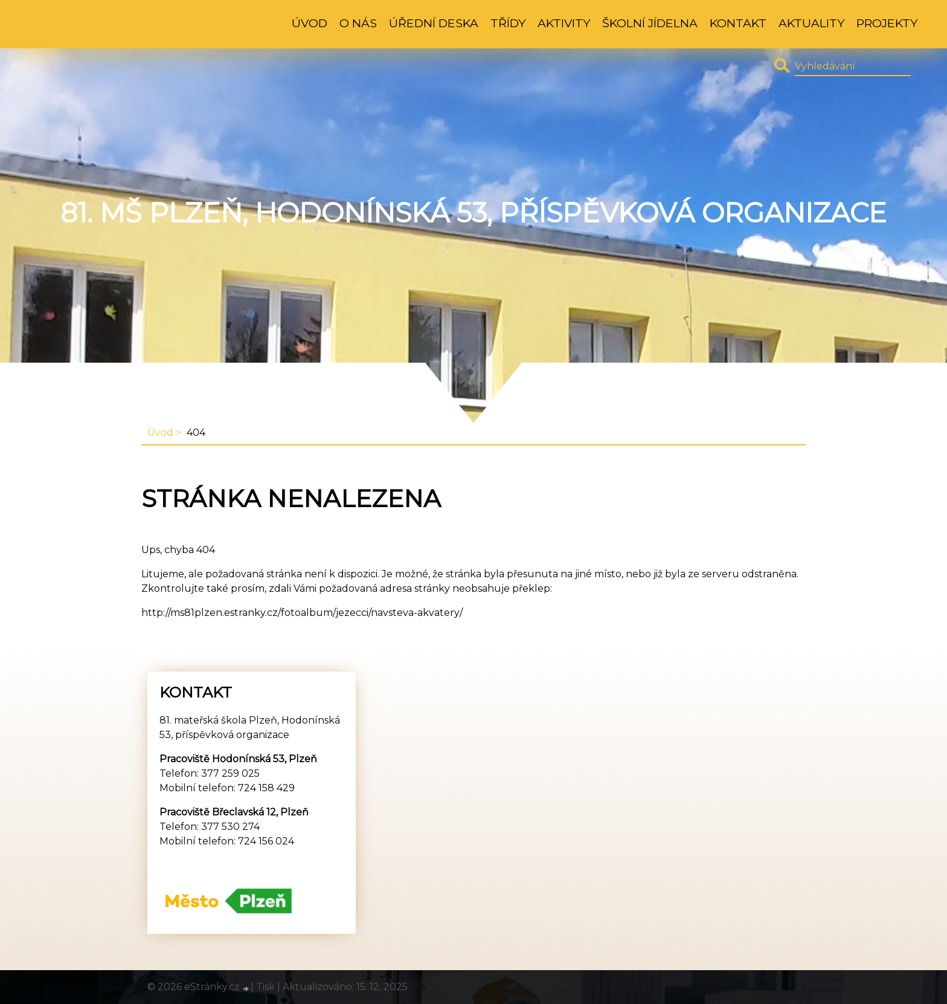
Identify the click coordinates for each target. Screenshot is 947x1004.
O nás (358, 23)
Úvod (309, 23)
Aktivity (564, 23)
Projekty (886, 23)
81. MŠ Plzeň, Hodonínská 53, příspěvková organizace (473, 212)
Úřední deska (433, 23)
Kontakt (738, 23)
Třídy (507, 23)
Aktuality (811, 23)
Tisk (265, 987)
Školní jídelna (650, 23)
